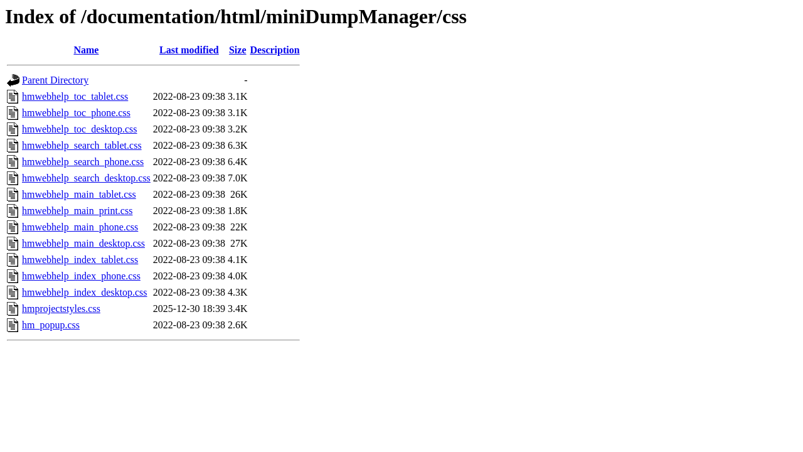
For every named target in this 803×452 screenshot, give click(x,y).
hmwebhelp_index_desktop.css (84, 292)
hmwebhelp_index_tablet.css (80, 259)
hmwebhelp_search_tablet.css (82, 145)
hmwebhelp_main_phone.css (80, 227)
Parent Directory (55, 80)
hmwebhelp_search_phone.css (83, 161)
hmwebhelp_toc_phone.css (76, 112)
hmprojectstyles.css (61, 308)
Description (275, 50)
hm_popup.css (51, 325)
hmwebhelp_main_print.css (77, 210)
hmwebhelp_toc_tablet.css (75, 96)
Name (85, 50)
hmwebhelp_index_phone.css (81, 276)
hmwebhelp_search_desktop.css (86, 178)
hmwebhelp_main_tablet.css (79, 194)
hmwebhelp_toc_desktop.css (79, 129)
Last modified (189, 50)
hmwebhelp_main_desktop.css (83, 243)
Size (238, 50)
